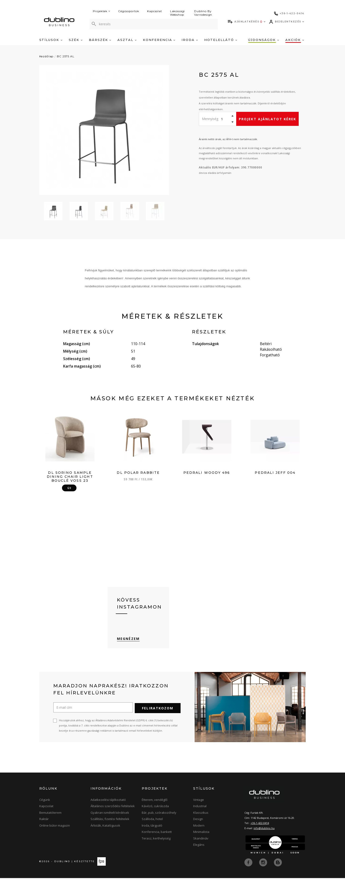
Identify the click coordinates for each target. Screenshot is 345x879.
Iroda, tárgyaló (152, 827)
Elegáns (198, 846)
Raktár (44, 820)
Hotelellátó (220, 40)
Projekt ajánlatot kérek (267, 119)
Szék (76, 40)
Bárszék (100, 40)
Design (198, 820)
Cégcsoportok (128, 11)
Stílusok (51, 40)
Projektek (101, 11)
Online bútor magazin (54, 827)
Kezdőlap (46, 56)
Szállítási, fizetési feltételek (110, 820)
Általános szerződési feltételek (113, 807)
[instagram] (263, 863)
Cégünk (44, 801)
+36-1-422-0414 (260, 824)
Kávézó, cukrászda (155, 807)
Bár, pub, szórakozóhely (159, 814)
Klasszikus (200, 814)
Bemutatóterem (50, 814)
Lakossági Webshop (177, 12)
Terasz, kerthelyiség (156, 840)
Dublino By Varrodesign (203, 12)
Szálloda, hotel (152, 820)
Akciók (294, 40)
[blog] (278, 863)
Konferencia (159, 40)
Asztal (127, 40)
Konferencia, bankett (157, 833)
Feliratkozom (157, 709)
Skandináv (200, 840)
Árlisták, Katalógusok (105, 827)
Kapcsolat (154, 11)
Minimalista (201, 833)
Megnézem (128, 640)
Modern (198, 827)
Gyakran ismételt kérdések (110, 814)
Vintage (198, 801)
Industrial (200, 807)
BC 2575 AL (65, 56)
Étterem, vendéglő (154, 801)
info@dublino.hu (264, 829)
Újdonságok (263, 40)
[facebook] (248, 863)
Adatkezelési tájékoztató (108, 801)
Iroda (190, 40)
